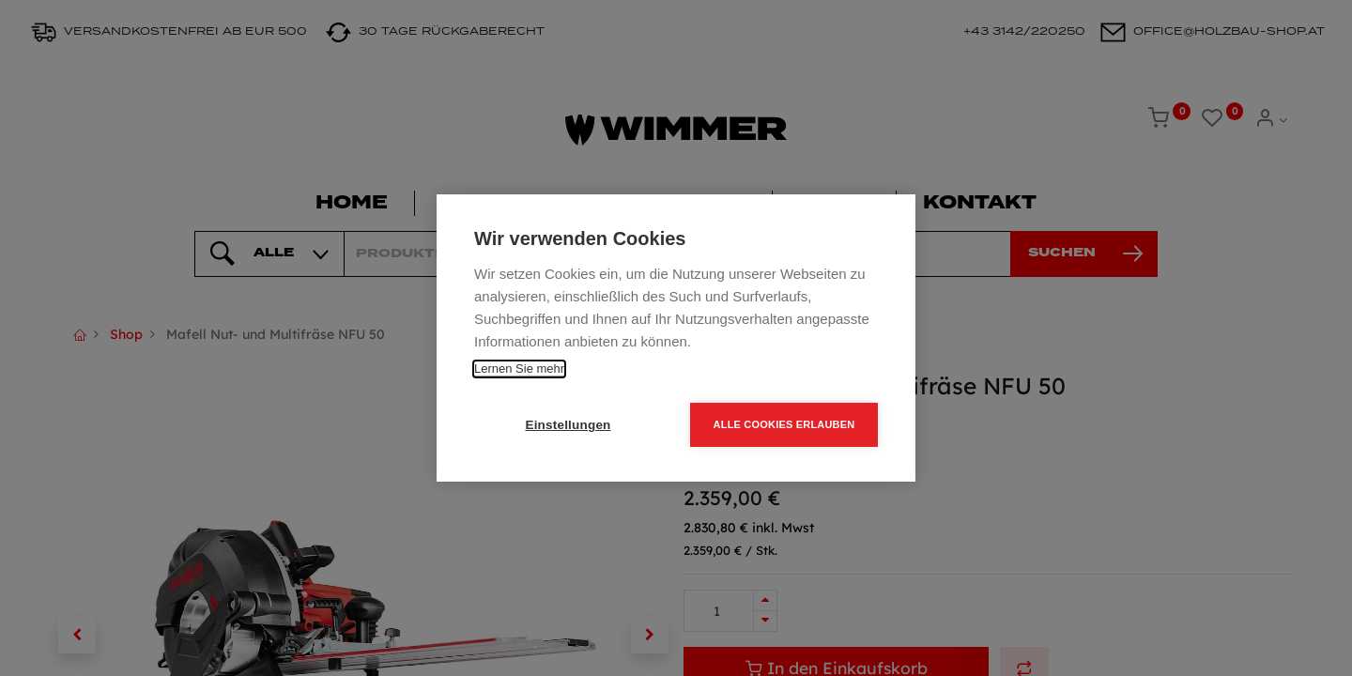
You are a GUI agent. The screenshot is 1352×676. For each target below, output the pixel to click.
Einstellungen (567, 425)
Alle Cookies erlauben (784, 424)
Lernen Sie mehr (519, 368)
